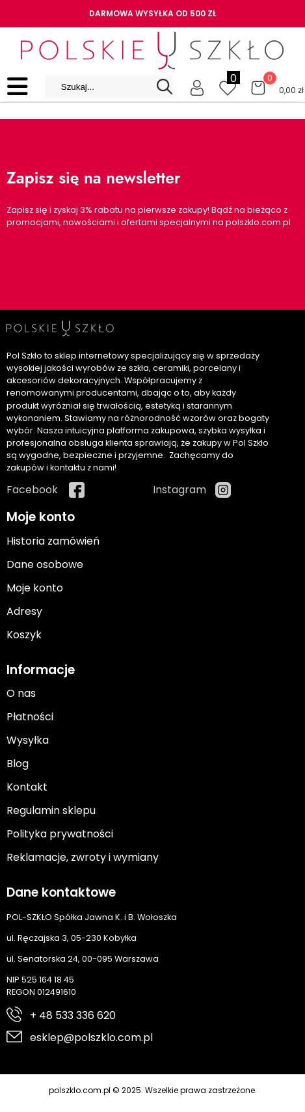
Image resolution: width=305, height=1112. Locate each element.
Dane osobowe (45, 564)
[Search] (164, 86)
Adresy (24, 611)
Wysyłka (28, 740)
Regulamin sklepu (51, 810)
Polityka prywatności (60, 833)
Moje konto (35, 587)
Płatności (30, 716)
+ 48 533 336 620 (73, 1015)
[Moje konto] (197, 86)
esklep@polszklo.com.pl (91, 1037)
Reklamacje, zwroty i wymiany (83, 857)
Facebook (32, 489)
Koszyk (24, 634)
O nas (21, 693)
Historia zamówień (53, 541)
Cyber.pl (276, 1103)
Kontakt (27, 787)
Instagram (179, 489)
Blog (18, 763)
